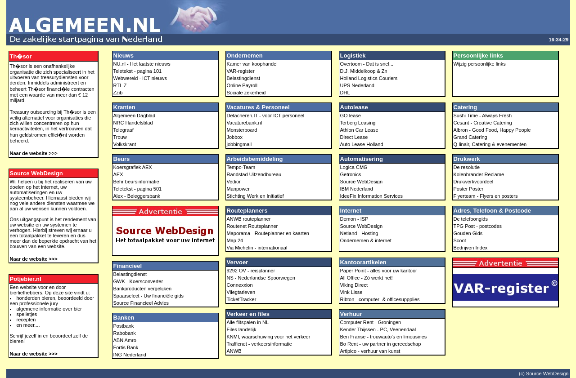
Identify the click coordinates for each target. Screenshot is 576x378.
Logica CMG (354, 167)
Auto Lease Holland (361, 144)
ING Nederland (129, 354)
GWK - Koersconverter (138, 281)
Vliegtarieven (241, 292)
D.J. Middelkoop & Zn (363, 71)
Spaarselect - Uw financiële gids (148, 295)
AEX (118, 174)
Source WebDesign (361, 181)
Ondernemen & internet (366, 240)
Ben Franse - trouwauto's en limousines (383, 336)
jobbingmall (239, 144)
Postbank (123, 326)
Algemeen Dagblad (134, 115)
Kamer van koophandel (252, 64)
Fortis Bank (126, 347)
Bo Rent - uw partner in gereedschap (380, 344)
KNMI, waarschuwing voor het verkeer (268, 336)
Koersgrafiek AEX (132, 167)
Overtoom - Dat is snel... (367, 64)
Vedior (234, 181)
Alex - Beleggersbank (137, 196)
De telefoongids (471, 219)
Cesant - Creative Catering (483, 122)
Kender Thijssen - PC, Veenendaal (378, 329)
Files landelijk (241, 329)
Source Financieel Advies (141, 303)
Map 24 (235, 240)
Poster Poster (469, 188)
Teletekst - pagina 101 (137, 71)
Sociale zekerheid (246, 92)
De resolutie (467, 167)
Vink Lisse (351, 292)
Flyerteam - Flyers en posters (486, 196)
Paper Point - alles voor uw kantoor (378, 270)
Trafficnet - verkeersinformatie (259, 344)
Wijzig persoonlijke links (480, 64)
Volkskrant (124, 144)
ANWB (234, 351)
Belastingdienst (130, 274)
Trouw (120, 137)
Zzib (118, 92)
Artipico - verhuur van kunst (370, 351)
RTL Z (120, 85)
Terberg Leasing (358, 122)
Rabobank (124, 333)
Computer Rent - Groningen (370, 322)
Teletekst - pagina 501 (137, 188)
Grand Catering (470, 137)
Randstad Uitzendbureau (254, 174)
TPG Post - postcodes (478, 226)
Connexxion (240, 285)
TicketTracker (241, 299)
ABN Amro (124, 340)
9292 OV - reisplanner (251, 270)
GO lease (350, 115)
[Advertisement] (401, 17)
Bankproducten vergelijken (142, 288)
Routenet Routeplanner (252, 226)
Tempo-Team (241, 167)
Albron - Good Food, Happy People (492, 130)
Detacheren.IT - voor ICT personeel (266, 115)
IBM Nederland (356, 188)
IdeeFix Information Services (371, 196)
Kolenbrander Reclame (479, 174)
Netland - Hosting (359, 233)
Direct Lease (354, 137)
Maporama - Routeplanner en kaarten (268, 233)
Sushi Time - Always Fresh (483, 115)
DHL (345, 92)
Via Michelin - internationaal (257, 247)
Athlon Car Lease (359, 130)
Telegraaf (123, 130)
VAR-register (241, 71)
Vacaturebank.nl (244, 122)
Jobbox (235, 137)
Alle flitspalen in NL (248, 322)
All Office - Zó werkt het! (366, 277)
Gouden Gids (468, 233)
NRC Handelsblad (133, 122)
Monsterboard (242, 130)
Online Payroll (242, 85)
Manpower (238, 188)
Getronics (350, 174)
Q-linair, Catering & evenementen (490, 144)
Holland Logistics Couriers (369, 78)
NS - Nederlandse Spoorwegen (261, 277)
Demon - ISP (354, 219)
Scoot (460, 240)
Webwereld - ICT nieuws (140, 78)
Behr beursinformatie (136, 181)
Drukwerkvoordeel (474, 181)
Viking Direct (354, 285)
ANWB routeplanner (249, 219)
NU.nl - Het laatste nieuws (142, 64)
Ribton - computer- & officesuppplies (380, 299)
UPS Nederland (357, 85)
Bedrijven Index (471, 247)
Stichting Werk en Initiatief (255, 196)
